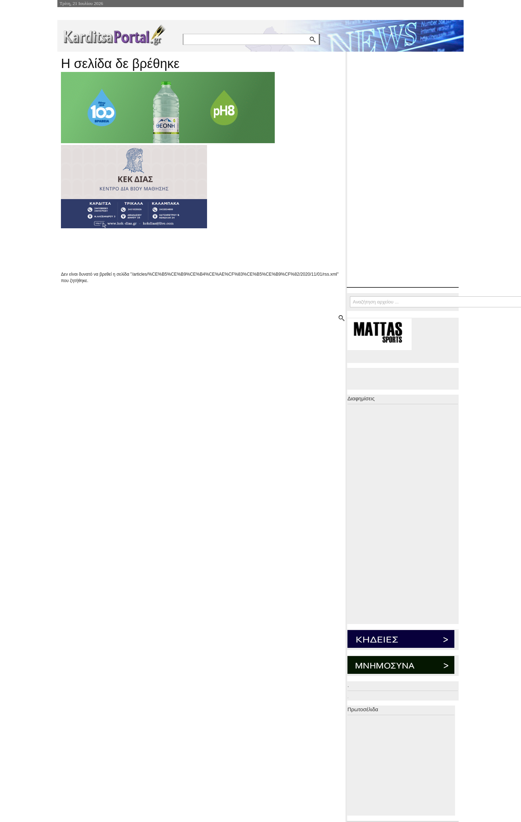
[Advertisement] (187, 249)
